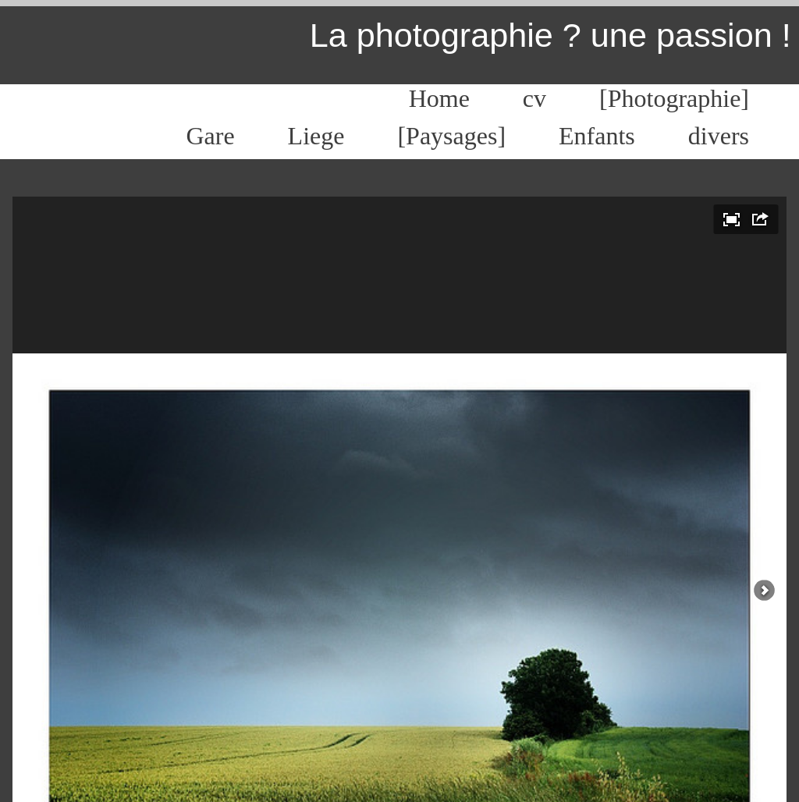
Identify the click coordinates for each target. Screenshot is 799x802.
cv (534, 98)
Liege (316, 136)
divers (718, 136)
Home (439, 98)
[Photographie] (674, 98)
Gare (210, 136)
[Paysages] (451, 136)
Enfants (597, 136)
